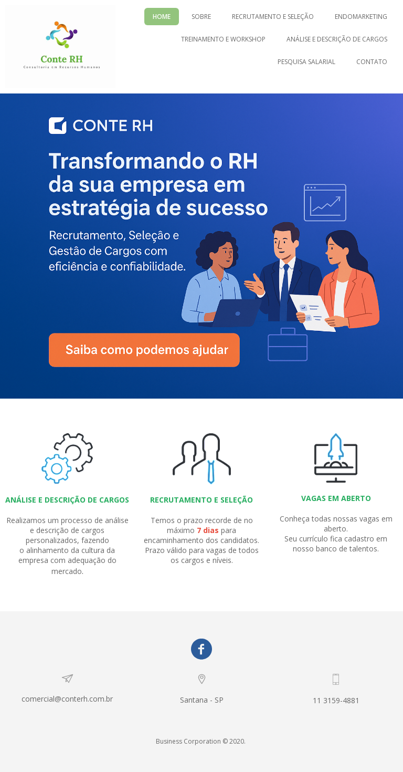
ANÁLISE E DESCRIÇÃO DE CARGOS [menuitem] (337, 39)
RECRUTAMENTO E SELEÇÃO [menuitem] (273, 16)
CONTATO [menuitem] (371, 61)
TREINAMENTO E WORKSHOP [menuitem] (223, 39)
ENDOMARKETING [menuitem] (361, 16)
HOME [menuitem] (162, 16)
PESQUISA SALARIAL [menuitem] (306, 61)
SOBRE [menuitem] (201, 16)
